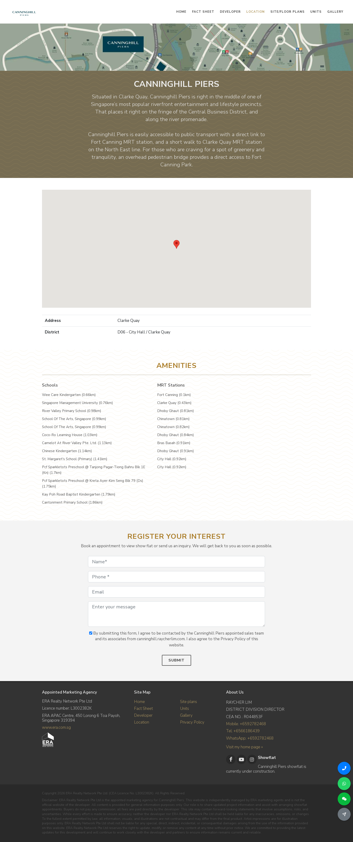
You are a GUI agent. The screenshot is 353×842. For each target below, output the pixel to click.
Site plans (188, 701)
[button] (176, 244)
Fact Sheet (143, 708)
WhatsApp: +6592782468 (249, 738)
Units (184, 708)
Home (139, 701)
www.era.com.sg (56, 727)
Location (141, 722)
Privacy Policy (192, 722)
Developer (143, 715)
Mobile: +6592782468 (246, 724)
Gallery (186, 715)
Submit (176, 660)
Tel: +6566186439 (243, 731)
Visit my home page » (244, 747)
